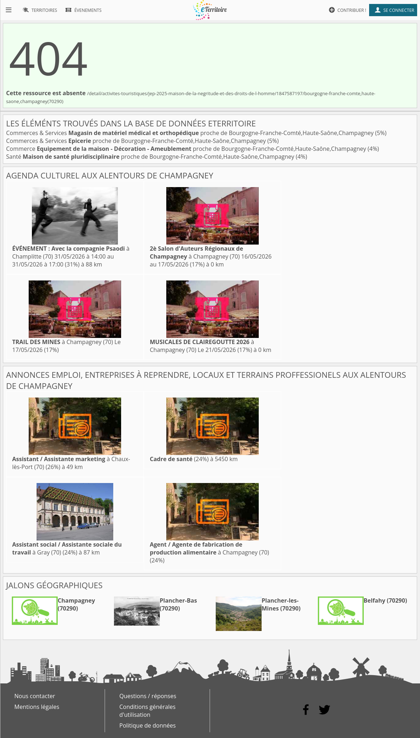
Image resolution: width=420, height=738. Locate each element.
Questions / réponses (147, 696)
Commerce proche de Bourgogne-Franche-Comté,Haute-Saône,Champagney (187, 149)
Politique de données (147, 725)
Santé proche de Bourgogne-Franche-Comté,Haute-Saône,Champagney (151, 157)
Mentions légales (36, 707)
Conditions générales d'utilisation (147, 711)
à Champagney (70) (196, 252)
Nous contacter (34, 696)
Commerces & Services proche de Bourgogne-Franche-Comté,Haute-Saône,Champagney (190, 133)
